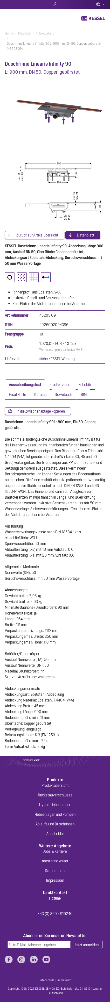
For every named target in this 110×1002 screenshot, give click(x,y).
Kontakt (55, 4)
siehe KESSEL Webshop (57, 359)
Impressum (55, 880)
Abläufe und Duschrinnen (55, 824)
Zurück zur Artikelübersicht (37, 235)
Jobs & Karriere (55, 851)
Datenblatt (85, 235)
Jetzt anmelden (86, 945)
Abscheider (55, 833)
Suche (21, 4)
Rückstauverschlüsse (55, 795)
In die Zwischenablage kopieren (40, 411)
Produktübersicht (55, 785)
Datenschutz (55, 870)
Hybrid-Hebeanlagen (55, 804)
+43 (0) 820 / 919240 (55, 913)
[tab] (25, 384)
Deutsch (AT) (100, 4)
